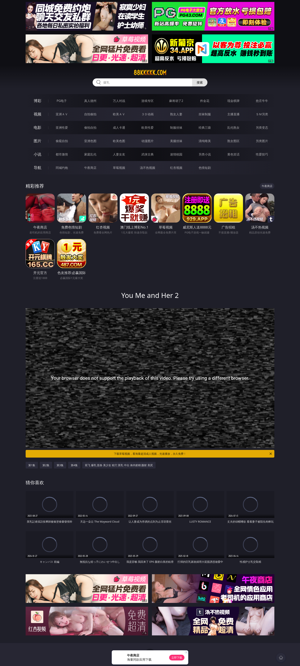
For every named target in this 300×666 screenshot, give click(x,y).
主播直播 (233, 114)
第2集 (45, 465)
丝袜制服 (205, 114)
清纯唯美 (205, 141)
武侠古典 (147, 154)
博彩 (37, 100)
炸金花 (204, 101)
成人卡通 (119, 127)
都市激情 (62, 154)
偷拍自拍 (90, 127)
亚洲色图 (90, 141)
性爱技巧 (262, 154)
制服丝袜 (176, 127)
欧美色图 (119, 141)
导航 (37, 167)
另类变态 (262, 127)
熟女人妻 (176, 114)
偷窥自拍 (62, 141)
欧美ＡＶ (119, 114)
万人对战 (119, 101)
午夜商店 (90, 168)
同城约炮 (62, 168)
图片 (37, 140)
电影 (37, 127)
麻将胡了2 (176, 101)
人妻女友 (119, 154)
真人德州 (90, 101)
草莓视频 (119, 168)
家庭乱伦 (90, 154)
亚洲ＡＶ (62, 114)
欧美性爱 (147, 127)
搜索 (200, 82)
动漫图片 (147, 141)
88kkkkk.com (150, 72)
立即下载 (176, 657)
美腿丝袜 (176, 141)
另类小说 (205, 154)
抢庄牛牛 (262, 101)
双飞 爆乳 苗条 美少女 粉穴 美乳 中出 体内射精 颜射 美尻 (119, 465)
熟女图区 (233, 141)
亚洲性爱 (62, 127)
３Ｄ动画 (147, 114)
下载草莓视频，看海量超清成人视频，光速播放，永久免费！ (193, 453)
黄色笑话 (233, 154)
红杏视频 (176, 168)
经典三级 (205, 127)
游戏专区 (147, 101)
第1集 (31, 465)
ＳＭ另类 (262, 114)
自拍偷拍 (90, 114)
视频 (37, 114)
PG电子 (62, 101)
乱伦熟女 (233, 127)
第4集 (74, 465)
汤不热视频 (147, 168)
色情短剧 (205, 168)
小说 (37, 154)
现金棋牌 (233, 101)
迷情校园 (176, 154)
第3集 (60, 465)
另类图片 (262, 141)
